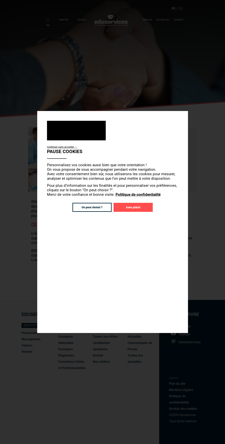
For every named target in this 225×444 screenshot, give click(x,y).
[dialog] (112, 222)
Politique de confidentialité (138, 194)
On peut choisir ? (92, 207)
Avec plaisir (133, 207)
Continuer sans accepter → (62, 146)
